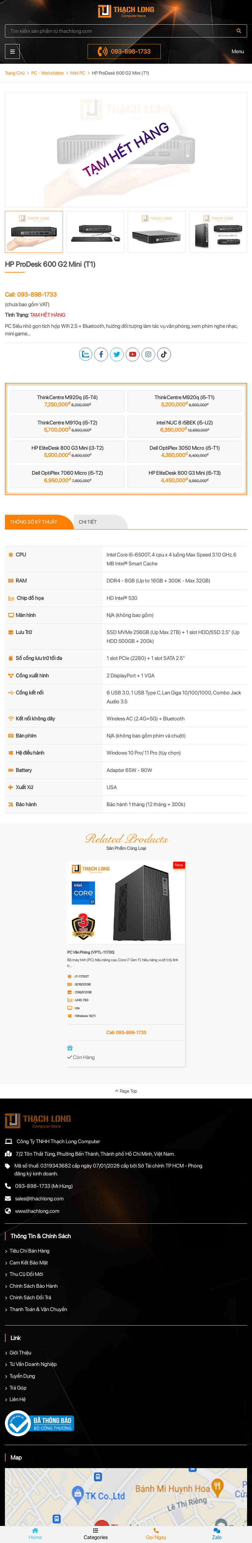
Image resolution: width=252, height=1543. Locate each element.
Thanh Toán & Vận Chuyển (38, 1309)
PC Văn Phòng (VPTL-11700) (91, 952)
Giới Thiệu (20, 1353)
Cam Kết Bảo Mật (29, 1262)
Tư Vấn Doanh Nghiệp (33, 1364)
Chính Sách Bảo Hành (34, 1286)
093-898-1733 (124, 52)
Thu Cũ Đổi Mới (26, 1274)
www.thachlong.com (37, 1211)
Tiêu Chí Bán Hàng (30, 1251)
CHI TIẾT (88, 522)
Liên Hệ (18, 1399)
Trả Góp (18, 1388)
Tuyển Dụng (22, 1376)
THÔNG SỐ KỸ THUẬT (33, 522)
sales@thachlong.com (39, 1198)
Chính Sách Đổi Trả (30, 1297)
